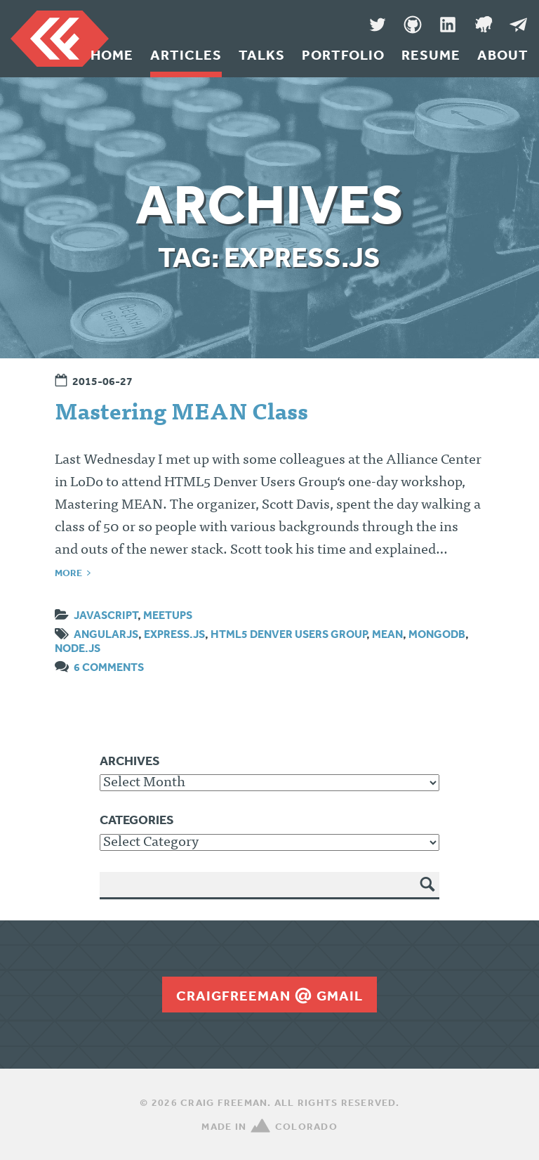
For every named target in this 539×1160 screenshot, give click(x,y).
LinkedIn (447, 24)
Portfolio (343, 54)
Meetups (167, 615)
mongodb (436, 634)
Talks (262, 54)
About (502, 54)
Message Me (517, 24)
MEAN (387, 634)
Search (428, 894)
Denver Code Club (482, 24)
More (68, 572)
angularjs (106, 634)
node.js (77, 648)
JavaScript (106, 615)
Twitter (377, 24)
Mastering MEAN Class (181, 414)
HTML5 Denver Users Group (288, 634)
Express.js (174, 634)
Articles (186, 54)
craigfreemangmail (269, 995)
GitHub (412, 24)
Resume (430, 54)
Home (112, 54)
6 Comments (109, 667)
